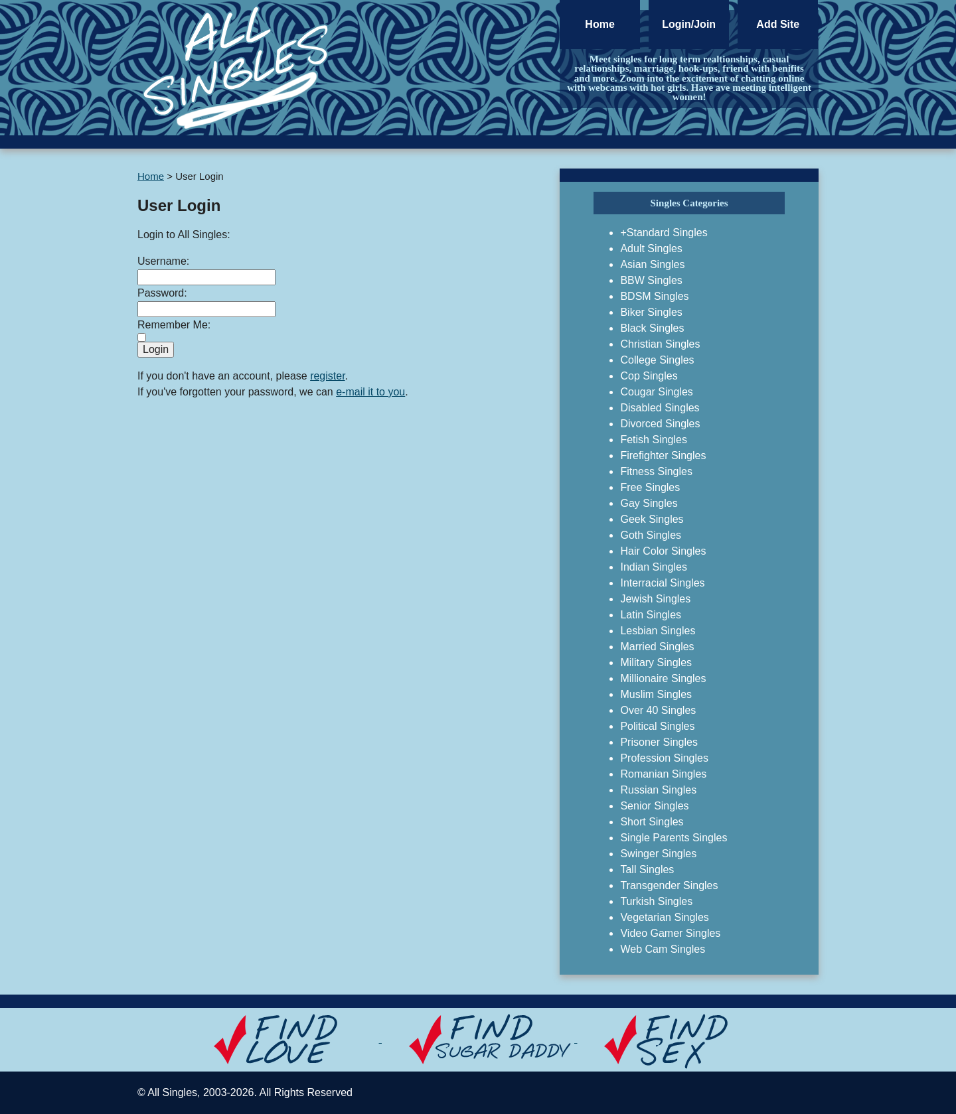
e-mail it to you (370, 391)
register (327, 376)
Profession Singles (664, 758)
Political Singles (657, 726)
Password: (162, 293)
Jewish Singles (655, 598)
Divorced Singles (660, 423)
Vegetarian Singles (664, 917)
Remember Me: (173, 324)
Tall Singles (647, 869)
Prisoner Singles (659, 742)
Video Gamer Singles (670, 933)
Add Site (777, 24)
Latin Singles (650, 614)
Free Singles (650, 487)
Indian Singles (653, 567)
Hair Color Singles (663, 551)
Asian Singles (652, 264)
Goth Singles (650, 535)
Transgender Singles (669, 885)
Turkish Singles (656, 901)
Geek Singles (651, 519)
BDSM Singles (654, 296)
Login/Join (689, 24)
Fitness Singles (656, 471)
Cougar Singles (656, 391)
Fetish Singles (653, 439)
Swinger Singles (658, 853)
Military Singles (656, 662)
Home (599, 24)
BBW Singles (651, 280)
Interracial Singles (662, 583)
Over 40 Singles (658, 710)
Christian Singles (660, 344)
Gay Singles (648, 503)
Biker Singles (651, 312)
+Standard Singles (663, 232)
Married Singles (657, 646)
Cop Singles (648, 376)
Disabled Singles (659, 407)
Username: (163, 261)
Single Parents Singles (673, 837)
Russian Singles (658, 790)
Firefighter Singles (663, 455)
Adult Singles (651, 248)
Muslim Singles (656, 694)
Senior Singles (654, 805)
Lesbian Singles (657, 630)
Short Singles (651, 821)
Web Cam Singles (662, 949)
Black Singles (652, 328)
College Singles (657, 360)
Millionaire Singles (663, 678)
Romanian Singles (663, 774)
